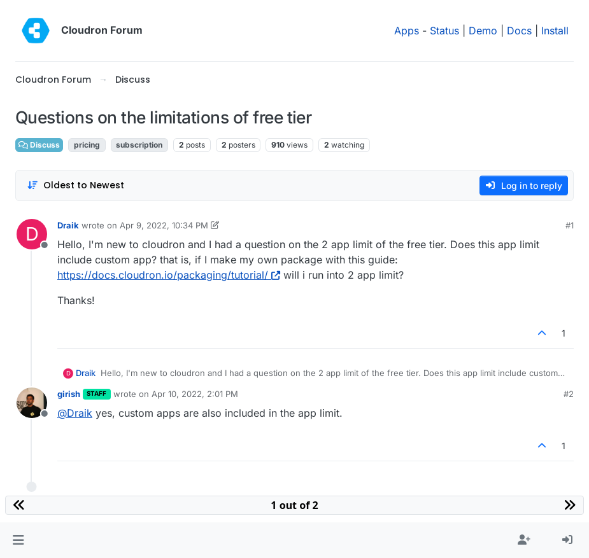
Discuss (39, 145)
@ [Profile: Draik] (74, 413)
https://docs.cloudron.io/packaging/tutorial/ (168, 275)
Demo (483, 30)
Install (555, 30)
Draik (68, 225)
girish (68, 394)
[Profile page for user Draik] (32, 234)
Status (444, 30)
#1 (569, 225)
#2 (569, 394)
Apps (406, 30)
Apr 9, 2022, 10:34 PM (164, 225)
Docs (519, 30)
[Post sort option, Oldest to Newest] (75, 185)
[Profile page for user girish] (32, 402)
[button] (18, 540)
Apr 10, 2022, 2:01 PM (195, 394)
